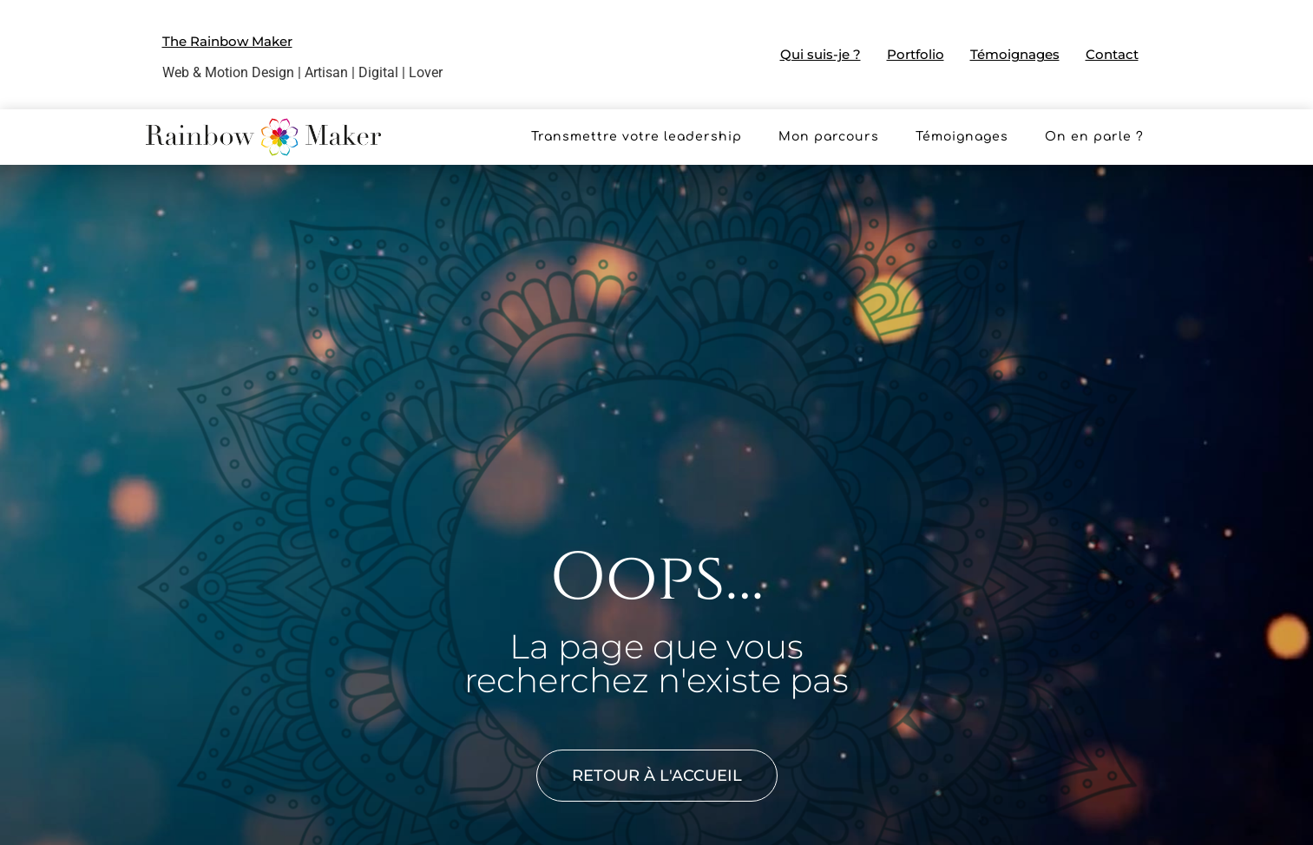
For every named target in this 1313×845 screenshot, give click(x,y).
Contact (1112, 54)
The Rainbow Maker (227, 41)
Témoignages (1015, 54)
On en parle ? (1094, 136)
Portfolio (915, 54)
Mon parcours (828, 136)
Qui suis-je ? (820, 54)
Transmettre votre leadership (636, 136)
